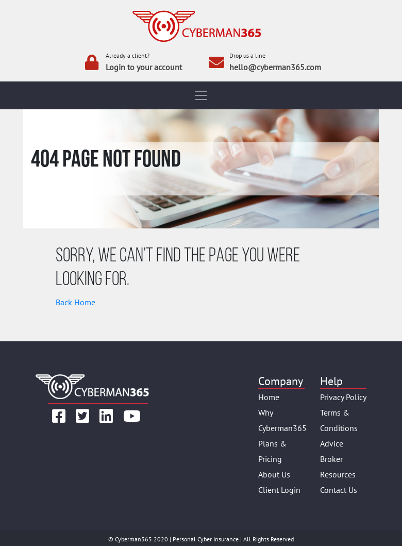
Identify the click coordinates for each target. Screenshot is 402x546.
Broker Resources (338, 466)
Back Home (75, 302)
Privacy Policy (343, 397)
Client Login (279, 490)
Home (268, 397)
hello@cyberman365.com (275, 67)
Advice (331, 443)
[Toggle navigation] (201, 95)
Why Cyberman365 (281, 420)
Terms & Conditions (339, 420)
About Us (274, 474)
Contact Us (338, 490)
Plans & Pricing (272, 451)
